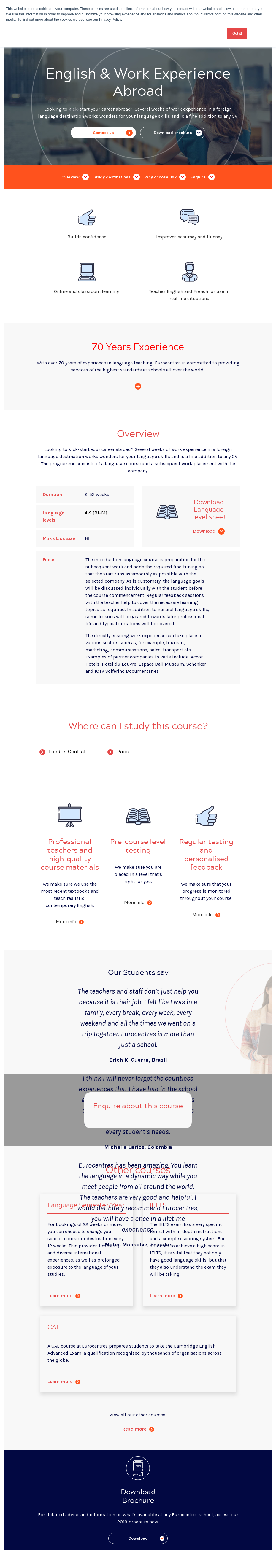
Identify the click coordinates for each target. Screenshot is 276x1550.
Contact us (113, 133)
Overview (75, 177)
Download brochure (178, 133)
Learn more (63, 1295)
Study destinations (116, 177)
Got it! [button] (237, 33)
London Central (60, 753)
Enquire (203, 177)
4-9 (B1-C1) (96, 513)
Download (209, 531)
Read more (138, 1429)
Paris (116, 753)
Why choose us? (165, 177)
